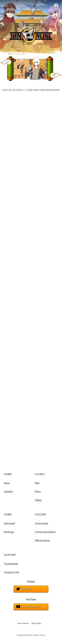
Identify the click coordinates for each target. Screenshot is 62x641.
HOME (8, 474)
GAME (8, 515)
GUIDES (40, 474)
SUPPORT (10, 555)
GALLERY (40, 515)
